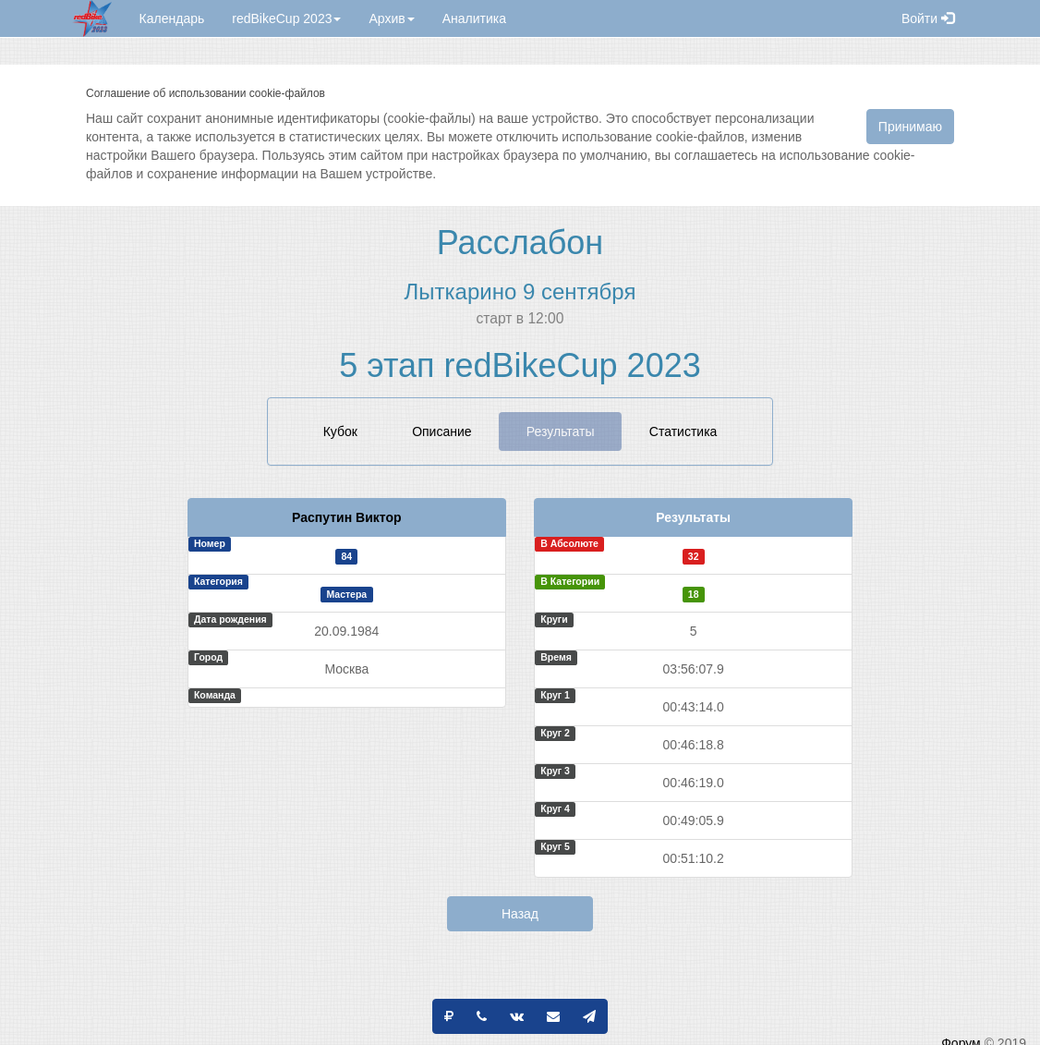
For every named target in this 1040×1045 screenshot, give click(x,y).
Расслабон (520, 242)
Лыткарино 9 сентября (520, 291)
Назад (520, 913)
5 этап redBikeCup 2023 (519, 365)
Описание (441, 431)
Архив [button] (391, 18)
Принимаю (910, 126)
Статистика (683, 431)
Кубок (340, 431)
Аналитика (474, 18)
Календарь (172, 18)
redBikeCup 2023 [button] (286, 18)
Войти (927, 18)
